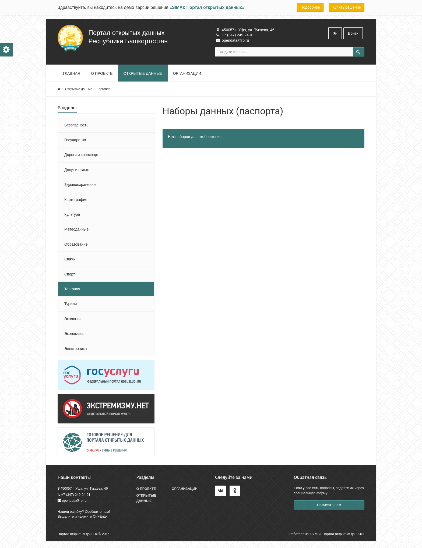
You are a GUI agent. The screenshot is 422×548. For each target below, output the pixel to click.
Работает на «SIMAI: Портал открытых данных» (326, 535)
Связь (69, 260)
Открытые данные (142, 74)
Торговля (103, 90)
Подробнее (310, 7)
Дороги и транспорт (81, 156)
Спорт (69, 275)
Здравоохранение (80, 185)
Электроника (75, 350)
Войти (353, 34)
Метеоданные (76, 230)
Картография (75, 201)
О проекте (101, 74)
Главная (71, 74)
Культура (72, 215)
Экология (72, 320)
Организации (187, 74)
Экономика (73, 335)
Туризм (70, 305)
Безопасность (76, 126)
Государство (75, 141)
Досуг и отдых (76, 171)
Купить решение (346, 7)
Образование (76, 245)
